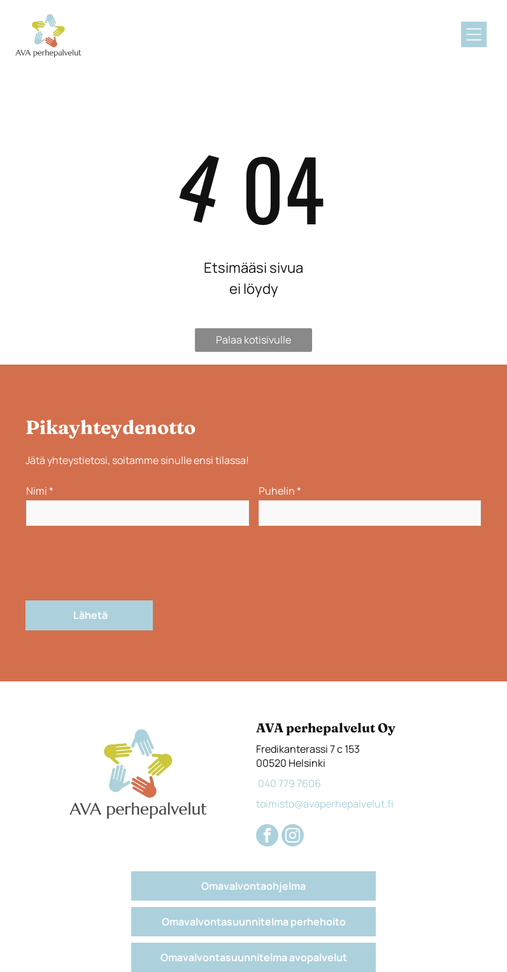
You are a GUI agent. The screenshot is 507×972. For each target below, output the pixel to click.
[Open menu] (474, 34)
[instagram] (293, 837)
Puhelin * (280, 491)
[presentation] (123, 562)
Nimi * (40, 491)
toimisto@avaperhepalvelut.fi (325, 804)
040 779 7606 (288, 783)
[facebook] (267, 837)
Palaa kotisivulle (253, 340)
